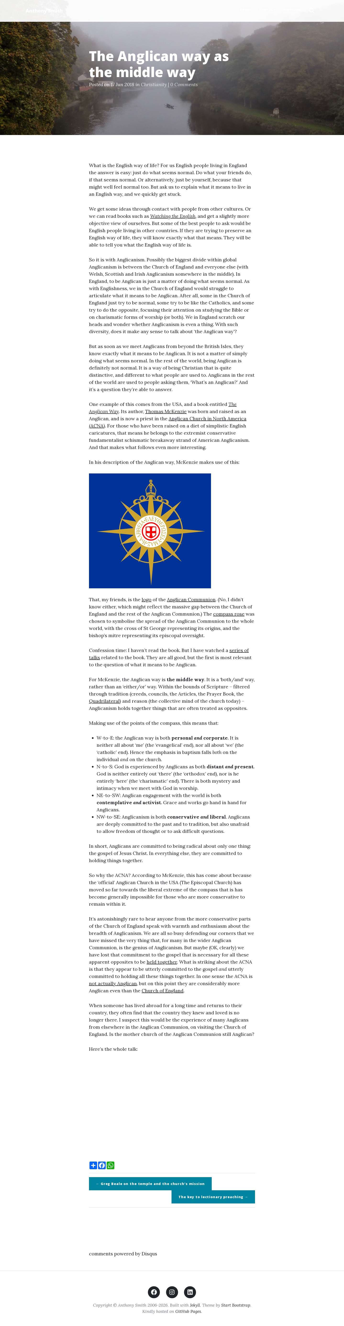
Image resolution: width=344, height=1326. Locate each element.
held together (162, 962)
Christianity (154, 84)
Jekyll (195, 1305)
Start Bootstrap (235, 1305)
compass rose (228, 614)
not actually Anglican (113, 983)
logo (146, 599)
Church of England (162, 991)
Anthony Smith (44, 10)
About (246, 10)
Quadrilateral (104, 701)
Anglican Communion (191, 599)
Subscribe (292, 10)
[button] (311, 11)
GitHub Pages (188, 1311)
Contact (267, 10)
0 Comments (184, 84)
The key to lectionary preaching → (213, 1197)
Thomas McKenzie (166, 411)
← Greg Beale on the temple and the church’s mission (150, 1183)
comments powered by (123, 1254)
